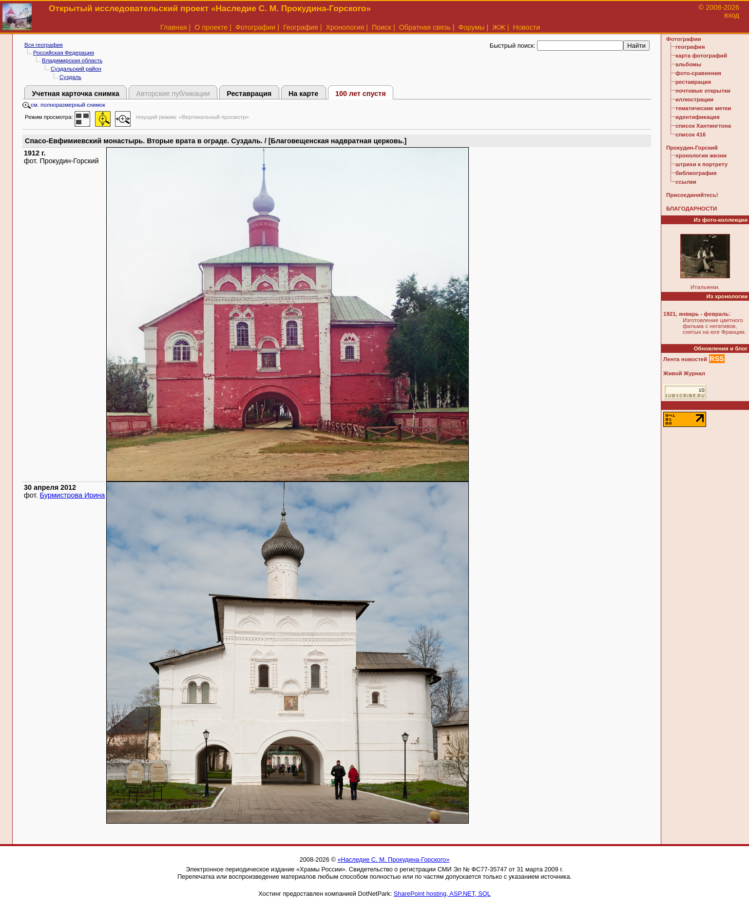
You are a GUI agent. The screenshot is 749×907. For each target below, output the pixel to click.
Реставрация (249, 93)
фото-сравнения (698, 73)
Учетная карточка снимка (75, 93)
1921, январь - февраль (696, 314)
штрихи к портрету (701, 164)
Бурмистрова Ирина (72, 495)
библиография (696, 173)
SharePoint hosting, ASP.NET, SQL (442, 893)
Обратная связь (425, 27)
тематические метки (703, 108)
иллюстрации (694, 99)
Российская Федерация (63, 53)
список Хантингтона (703, 126)
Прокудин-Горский (692, 148)
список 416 (690, 134)
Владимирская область (72, 60)
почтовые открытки (702, 91)
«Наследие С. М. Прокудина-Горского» (393, 859)
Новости (526, 27)
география (690, 47)
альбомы (688, 64)
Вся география (43, 45)
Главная (173, 27)
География (300, 27)
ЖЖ (498, 27)
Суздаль (70, 77)
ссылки (685, 182)
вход (731, 15)
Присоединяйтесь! (692, 195)
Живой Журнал (684, 373)
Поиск (381, 27)
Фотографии (255, 27)
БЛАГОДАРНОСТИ (691, 209)
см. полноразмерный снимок (63, 105)
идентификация (697, 117)
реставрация (693, 82)
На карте (303, 93)
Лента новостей (685, 359)
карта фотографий (701, 55)
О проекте (211, 27)
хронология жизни (701, 155)
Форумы (471, 27)
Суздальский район (76, 69)
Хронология (345, 27)
